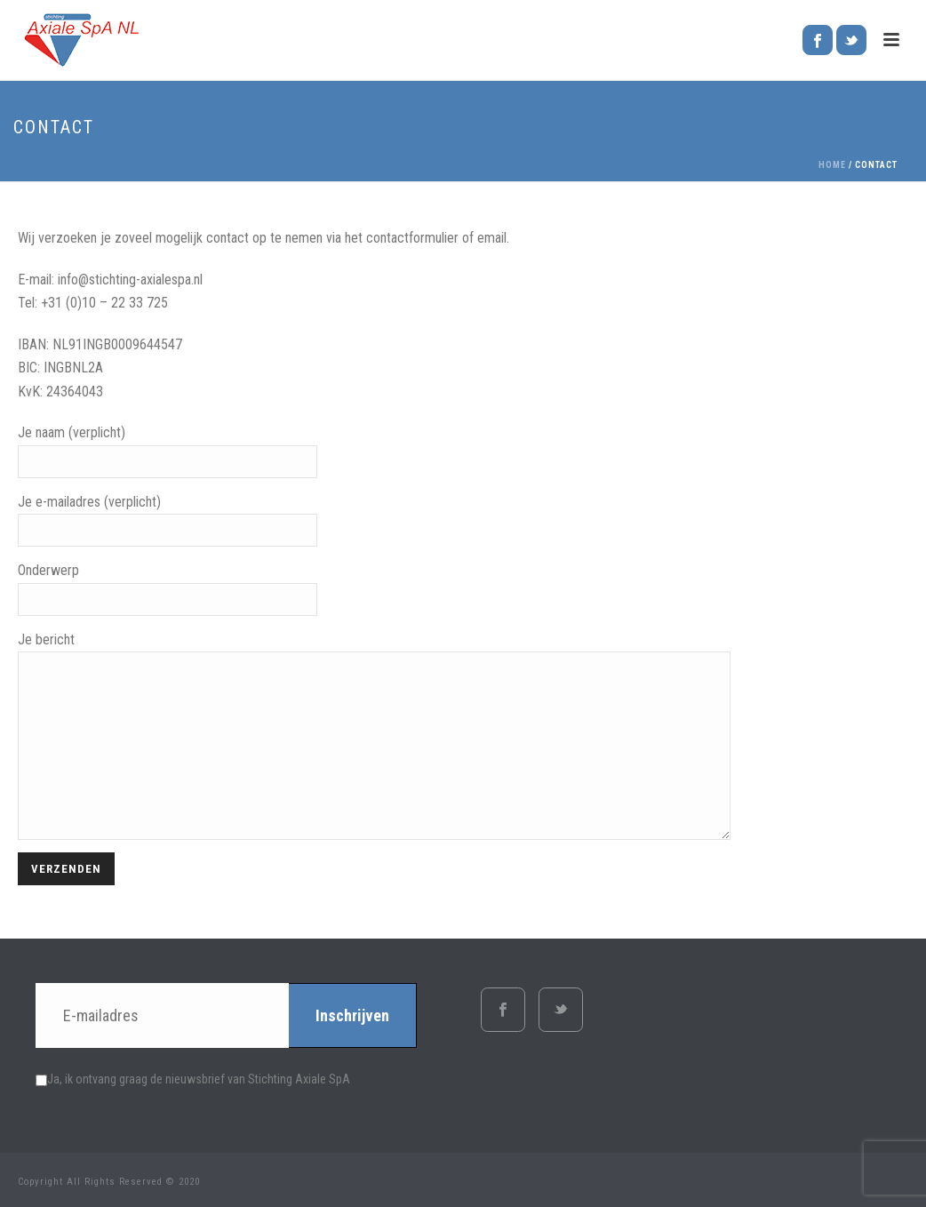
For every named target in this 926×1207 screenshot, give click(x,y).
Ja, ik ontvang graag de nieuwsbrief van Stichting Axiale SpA (193, 1079)
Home (832, 165)
